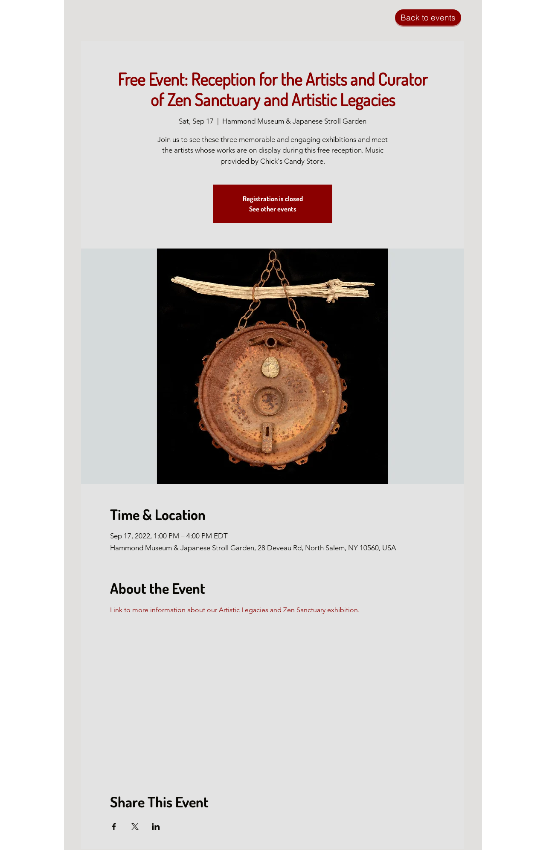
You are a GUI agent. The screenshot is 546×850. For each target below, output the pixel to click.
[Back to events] (428, 17)
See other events (272, 209)
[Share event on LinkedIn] (156, 826)
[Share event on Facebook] (114, 826)
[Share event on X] (135, 826)
